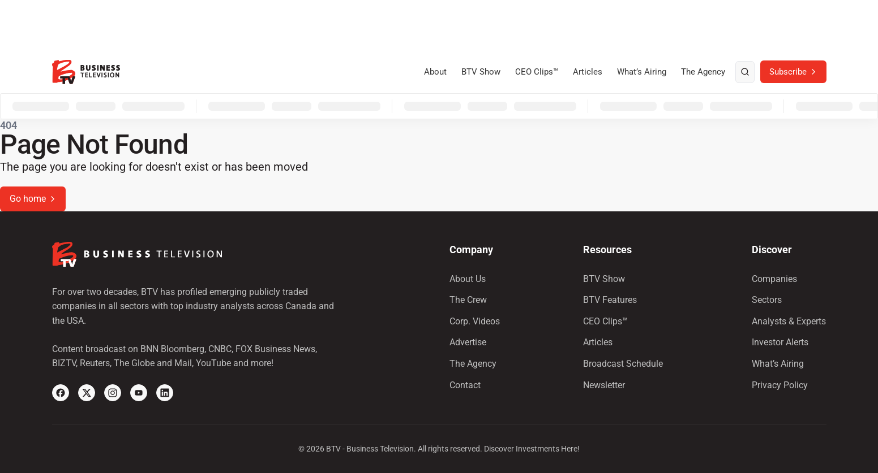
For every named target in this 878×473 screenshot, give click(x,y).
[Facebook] (60, 392)
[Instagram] (112, 392)
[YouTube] (138, 392)
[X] (86, 392)
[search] (745, 72)
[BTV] (86, 72)
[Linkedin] (164, 392)
